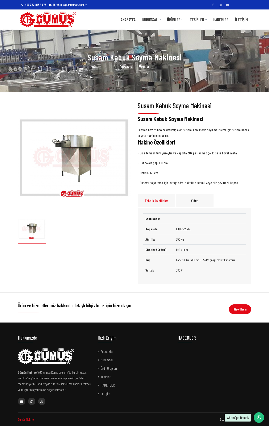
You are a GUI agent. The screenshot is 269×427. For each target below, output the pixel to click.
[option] (74, 158)
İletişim (241, 19)
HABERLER (220, 19)
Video (194, 201)
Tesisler (106, 377)
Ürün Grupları (109, 369)
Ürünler (175, 19)
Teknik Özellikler (156, 201)
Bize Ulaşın (240, 309)
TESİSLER (198, 19)
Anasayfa (128, 19)
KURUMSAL (151, 19)
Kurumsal (107, 360)
